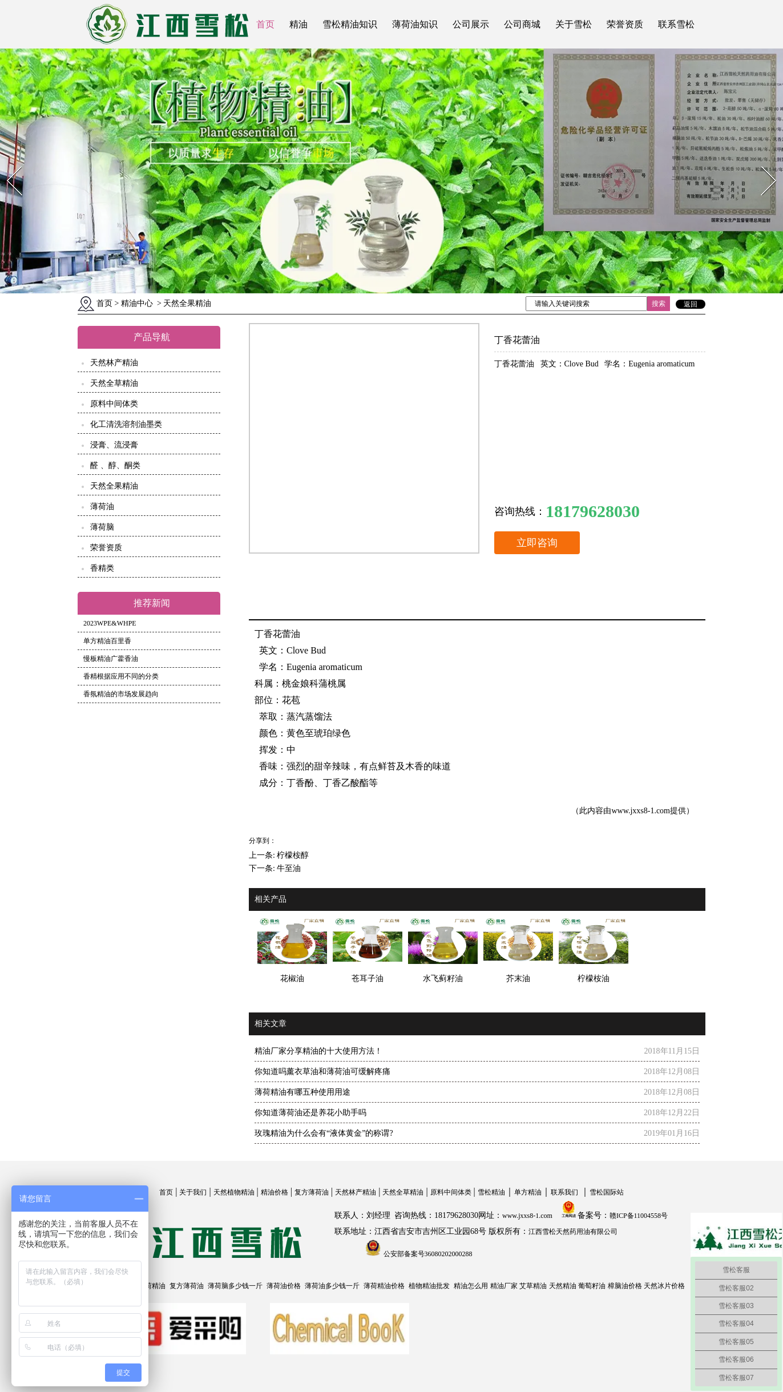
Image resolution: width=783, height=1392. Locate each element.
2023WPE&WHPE (109, 623)
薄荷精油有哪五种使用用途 (302, 1092)
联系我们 (564, 1192)
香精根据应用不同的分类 (121, 676)
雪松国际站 (607, 1192)
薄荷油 (102, 506)
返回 (690, 304)
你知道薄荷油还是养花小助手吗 (310, 1112)
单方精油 (528, 1192)
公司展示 (471, 24)
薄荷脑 (102, 527)
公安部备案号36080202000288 (427, 1254)
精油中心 (137, 303)
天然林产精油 (114, 362)
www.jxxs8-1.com (640, 810)
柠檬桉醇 (293, 855)
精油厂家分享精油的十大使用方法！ (318, 1051)
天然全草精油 (114, 383)
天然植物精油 (234, 1192)
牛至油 (289, 868)
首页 (265, 24)
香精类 (102, 568)
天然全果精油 (114, 486)
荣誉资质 (625, 24)
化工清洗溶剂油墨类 (126, 424)
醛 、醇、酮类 (115, 465)
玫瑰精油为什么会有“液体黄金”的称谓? (324, 1133)
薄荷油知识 (415, 24)
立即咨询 (537, 542)
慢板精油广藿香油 (110, 659)
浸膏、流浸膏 (114, 445)
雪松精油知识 (349, 24)
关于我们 (193, 1192)
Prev (7, 163)
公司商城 (522, 24)
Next (762, 163)
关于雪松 (573, 24)
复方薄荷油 (311, 1192)
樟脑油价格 (625, 1286)
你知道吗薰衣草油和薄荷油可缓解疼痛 (322, 1071)
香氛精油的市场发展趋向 (121, 694)
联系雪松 (676, 24)
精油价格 (274, 1192)
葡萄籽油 (592, 1286)
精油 (298, 24)
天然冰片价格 (664, 1286)
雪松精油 (491, 1192)
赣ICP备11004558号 (639, 1216)
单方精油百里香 (107, 641)
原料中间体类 (114, 404)
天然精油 (562, 1286)
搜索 (658, 304)
